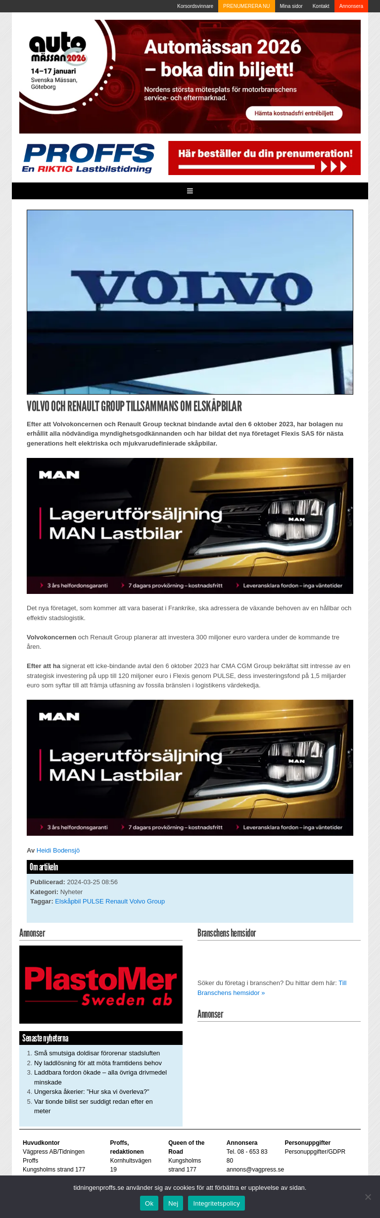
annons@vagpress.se (255, 1169)
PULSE (93, 901)
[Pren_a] (263, 157)
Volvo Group (147, 901)
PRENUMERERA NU (246, 6)
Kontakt (321, 6)
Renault (116, 901)
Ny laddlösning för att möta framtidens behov (98, 1063)
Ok (149, 1203)
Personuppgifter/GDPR (315, 1151)
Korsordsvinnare (195, 6)
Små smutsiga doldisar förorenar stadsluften (97, 1053)
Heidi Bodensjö (58, 850)
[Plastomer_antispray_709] (101, 984)
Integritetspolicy (216, 1203)
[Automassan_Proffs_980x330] (190, 76)
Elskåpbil (68, 901)
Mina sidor (291, 6)
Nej (173, 1203)
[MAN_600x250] (190, 525)
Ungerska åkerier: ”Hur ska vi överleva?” (91, 1091)
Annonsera (351, 6)
